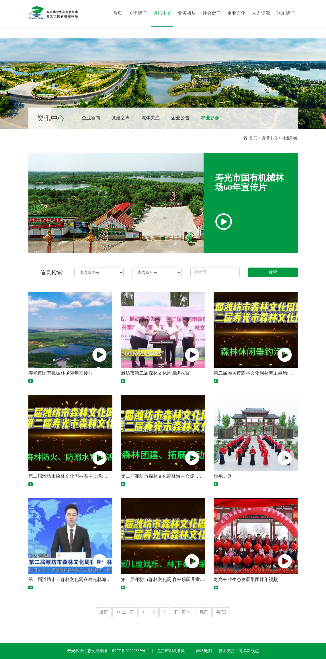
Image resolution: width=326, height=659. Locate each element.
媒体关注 (150, 117)
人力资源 (261, 13)
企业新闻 (91, 117)
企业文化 (236, 13)
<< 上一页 (125, 612)
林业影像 (210, 117)
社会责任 (211, 13)
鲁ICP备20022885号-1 (130, 651)
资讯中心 (162, 13)
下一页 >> (182, 612)
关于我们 (137, 13)
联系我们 (285, 13)
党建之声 (121, 117)
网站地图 (204, 651)
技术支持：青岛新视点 (239, 651)
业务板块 (187, 13)
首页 (117, 13)
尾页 (204, 612)
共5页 (221, 612)
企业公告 (180, 117)
